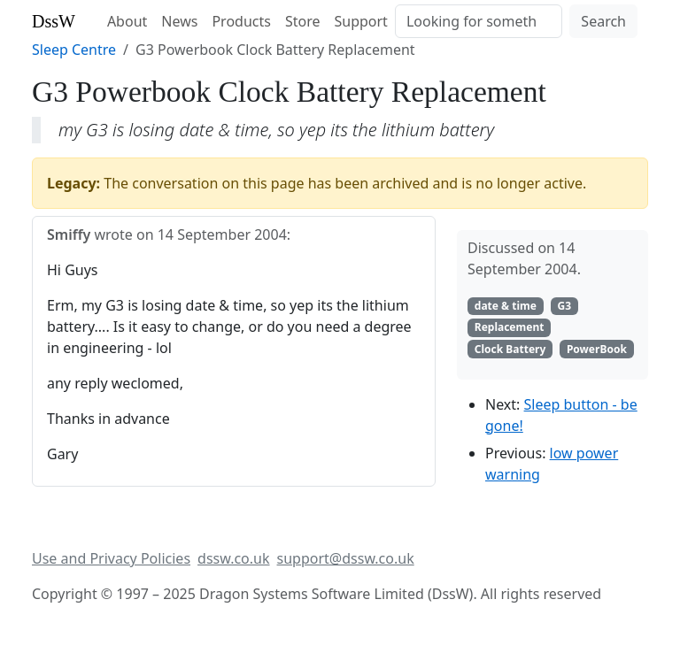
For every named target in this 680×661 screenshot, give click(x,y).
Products (241, 21)
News (179, 21)
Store (303, 21)
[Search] (478, 21)
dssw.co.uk (233, 558)
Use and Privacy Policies (111, 558)
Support (360, 21)
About (127, 21)
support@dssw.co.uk (345, 558)
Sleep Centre (74, 49)
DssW (53, 21)
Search (603, 21)
